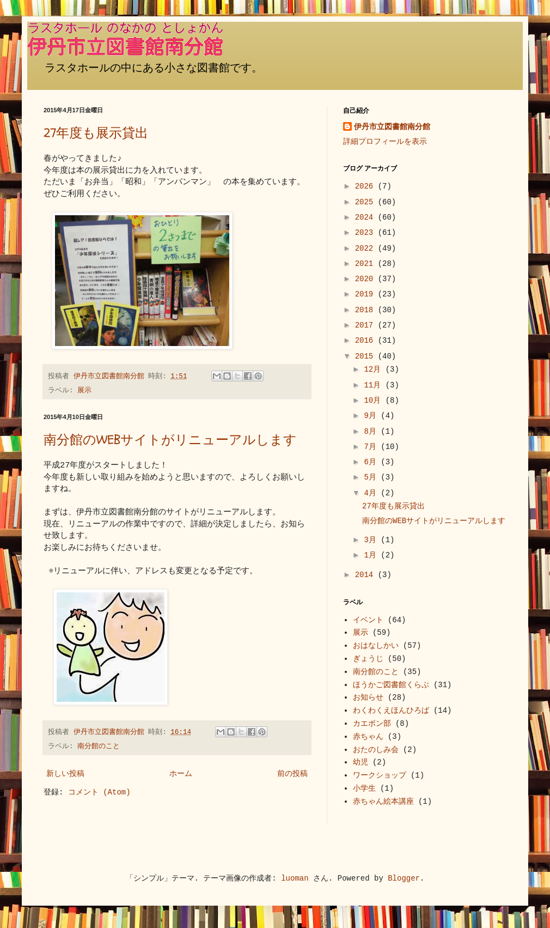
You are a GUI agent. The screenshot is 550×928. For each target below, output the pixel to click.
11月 (374, 385)
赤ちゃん (368, 736)
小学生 (364, 788)
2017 (366, 325)
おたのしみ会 (376, 749)
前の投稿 (292, 773)
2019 (366, 294)
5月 (372, 477)
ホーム (180, 773)
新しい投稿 (65, 773)
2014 (366, 575)
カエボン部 (372, 723)
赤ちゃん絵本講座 (383, 801)
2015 (366, 356)
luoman (294, 878)
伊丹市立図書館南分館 (392, 127)
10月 (374, 400)
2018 (366, 310)
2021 (366, 263)
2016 (366, 340)
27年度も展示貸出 (96, 133)
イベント (368, 620)
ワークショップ (379, 775)
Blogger (404, 878)
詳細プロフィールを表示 (385, 141)
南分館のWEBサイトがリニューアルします (170, 440)
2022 (366, 248)
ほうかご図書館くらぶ (391, 685)
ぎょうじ (368, 658)
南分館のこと (98, 746)
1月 (372, 555)
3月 (372, 540)
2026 (366, 186)
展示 (84, 391)
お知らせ (368, 697)
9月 (372, 415)
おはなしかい (376, 645)
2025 (366, 202)
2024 (366, 217)
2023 (366, 232)
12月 (374, 369)
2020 (366, 279)
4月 (372, 493)
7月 (372, 446)
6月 (372, 462)
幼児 (360, 762)
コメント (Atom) (99, 792)
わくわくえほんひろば (391, 710)
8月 (372, 431)
